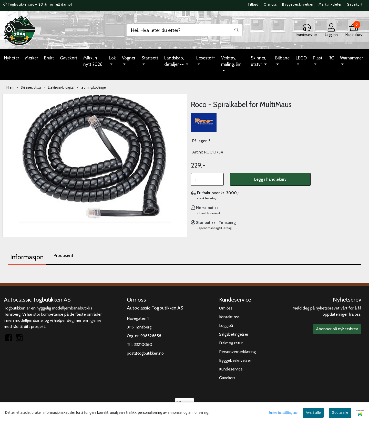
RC (331, 57)
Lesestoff (205, 57)
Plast (317, 57)
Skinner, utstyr (258, 61)
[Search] (184, 30)
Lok (112, 57)
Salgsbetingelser (233, 334)
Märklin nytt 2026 (92, 61)
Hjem (10, 87)
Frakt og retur (231, 343)
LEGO (301, 57)
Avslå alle (313, 412)
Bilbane (282, 57)
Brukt (49, 57)
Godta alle (340, 412)
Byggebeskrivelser (297, 4)
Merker (31, 57)
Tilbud (253, 4)
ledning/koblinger (92, 88)
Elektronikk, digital (59, 88)
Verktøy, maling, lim (231, 61)
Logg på (226, 325)
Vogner (128, 57)
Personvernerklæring (237, 351)
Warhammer (351, 57)
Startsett (149, 57)
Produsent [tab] (63, 255)
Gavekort (355, 4)
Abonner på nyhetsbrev (337, 328)
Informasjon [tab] (27, 257)
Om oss (270, 4)
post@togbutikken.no (145, 353)
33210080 (143, 344)
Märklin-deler (330, 4)
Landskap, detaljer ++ (174, 61)
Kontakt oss (229, 316)
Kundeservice (231, 369)
